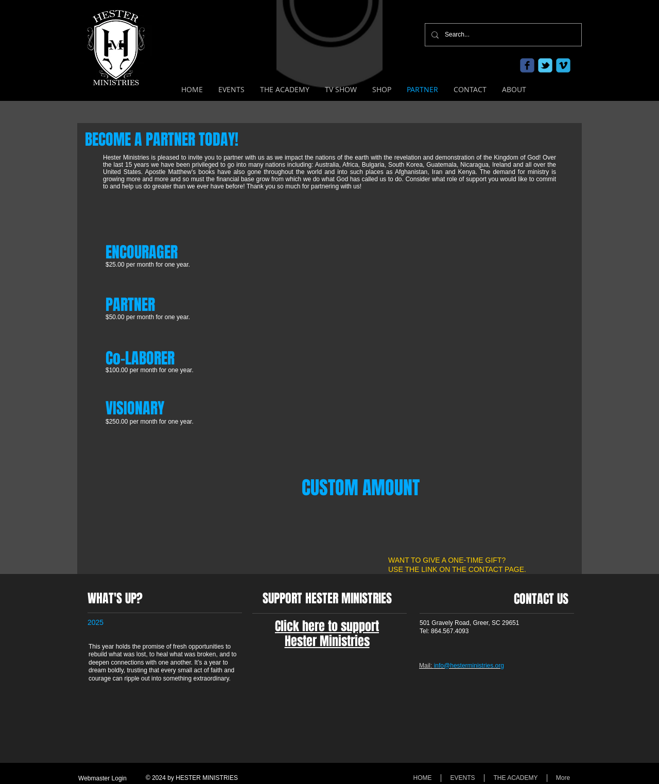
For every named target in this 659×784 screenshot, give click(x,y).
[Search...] (502, 35)
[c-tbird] (545, 65)
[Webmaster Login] (102, 778)
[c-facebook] (527, 65)
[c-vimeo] (563, 65)
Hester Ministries (327, 641)
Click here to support (327, 626)
